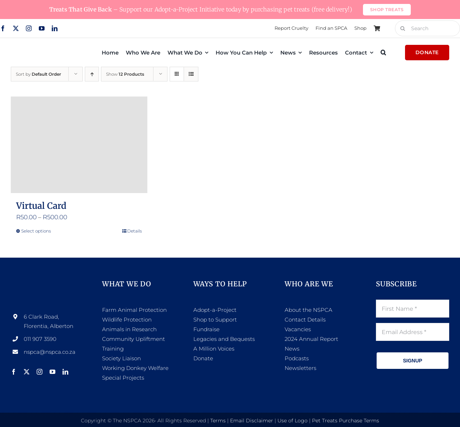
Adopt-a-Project (214, 309)
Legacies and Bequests (224, 339)
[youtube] (42, 28)
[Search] (403, 28)
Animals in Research (129, 329)
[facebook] (14, 372)
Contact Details (305, 319)
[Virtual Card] (79, 145)
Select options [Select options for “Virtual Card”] (36, 231)
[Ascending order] (92, 74)
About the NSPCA (308, 309)
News (292, 348)
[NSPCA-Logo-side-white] (47, 282)
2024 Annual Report (311, 339)
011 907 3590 (40, 339)
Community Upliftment (133, 339)
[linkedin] (55, 28)
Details (134, 231)
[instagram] (29, 28)
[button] (383, 52)
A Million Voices (213, 348)
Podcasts (297, 358)
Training (113, 348)
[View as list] (191, 74)
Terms (218, 420)
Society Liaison (121, 358)
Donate (203, 358)
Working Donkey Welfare (135, 368)
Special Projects (123, 377)
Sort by (38, 74)
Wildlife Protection (127, 319)
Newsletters (300, 368)
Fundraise (206, 329)
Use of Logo (292, 420)
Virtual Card (41, 205)
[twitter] (16, 28)
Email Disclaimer (251, 420)
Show (125, 74)
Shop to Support (215, 319)
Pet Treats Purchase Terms (345, 420)
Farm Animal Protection (134, 309)
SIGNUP (412, 360)
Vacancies (298, 329)
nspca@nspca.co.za (49, 351)
